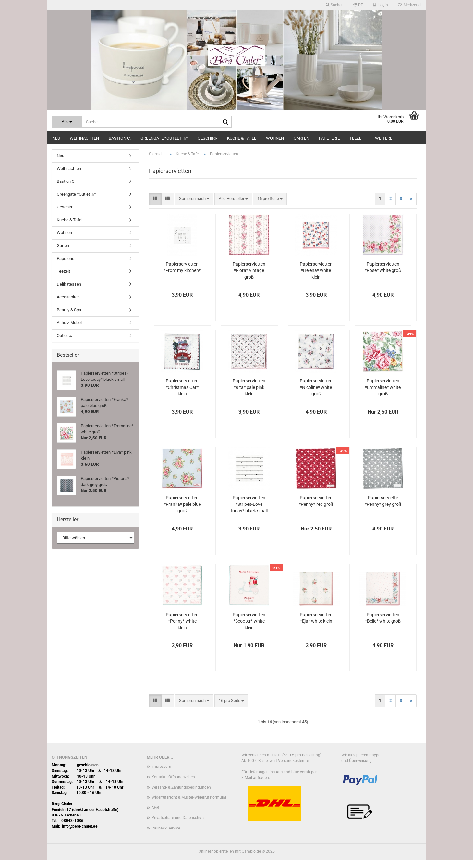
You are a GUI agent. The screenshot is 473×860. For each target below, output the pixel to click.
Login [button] (380, 5)
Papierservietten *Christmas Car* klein (182, 387)
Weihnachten (84, 138)
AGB (155, 807)
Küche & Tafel (241, 138)
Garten (301, 138)
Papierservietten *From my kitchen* (182, 267)
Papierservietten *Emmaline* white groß (383, 387)
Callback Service (166, 828)
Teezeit (357, 138)
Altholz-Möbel (69, 322)
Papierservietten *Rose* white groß (383, 267)
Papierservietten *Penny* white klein (182, 621)
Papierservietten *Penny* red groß (316, 501)
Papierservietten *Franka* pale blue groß (182, 504)
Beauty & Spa (69, 309)
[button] (358, 5)
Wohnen (275, 138)
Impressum (161, 766)
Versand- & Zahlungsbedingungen (181, 787)
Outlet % (64, 335)
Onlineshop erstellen (216, 851)
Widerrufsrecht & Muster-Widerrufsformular (189, 797)
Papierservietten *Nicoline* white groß (316, 387)
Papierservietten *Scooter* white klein (249, 621)
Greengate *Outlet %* (164, 138)
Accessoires (68, 296)
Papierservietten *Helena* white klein (316, 270)
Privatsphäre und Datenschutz (178, 818)
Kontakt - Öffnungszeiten (173, 777)
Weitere (383, 138)
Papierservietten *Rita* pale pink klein (249, 387)
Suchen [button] (335, 5)
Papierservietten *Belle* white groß (383, 618)
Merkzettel (409, 5)
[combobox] (194, 199)
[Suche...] (67, 122)
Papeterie (329, 138)
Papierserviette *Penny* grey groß (383, 501)
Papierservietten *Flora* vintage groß (249, 270)
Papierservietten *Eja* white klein (316, 618)
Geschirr (207, 138)
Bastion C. (120, 138)
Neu (56, 138)
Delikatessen (69, 284)
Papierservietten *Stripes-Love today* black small (249, 504)
